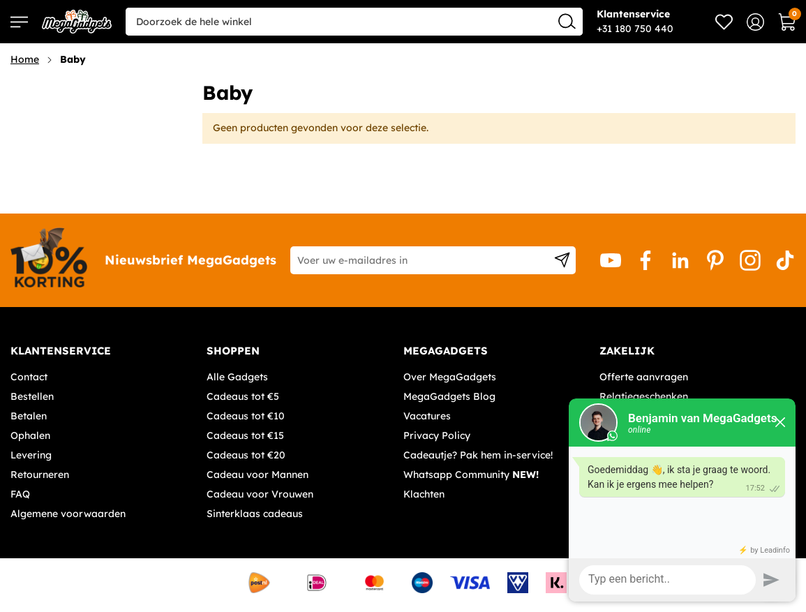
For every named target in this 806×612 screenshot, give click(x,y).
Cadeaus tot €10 (246, 416)
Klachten (424, 494)
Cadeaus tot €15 (245, 435)
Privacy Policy (436, 435)
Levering (31, 455)
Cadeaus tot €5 (243, 396)
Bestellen (32, 396)
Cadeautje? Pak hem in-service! (478, 455)
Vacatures (427, 416)
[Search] (567, 21)
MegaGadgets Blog (449, 396)
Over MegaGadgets (449, 377)
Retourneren (39, 474)
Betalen (28, 416)
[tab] (103, 351)
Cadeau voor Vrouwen (260, 494)
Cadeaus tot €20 (246, 455)
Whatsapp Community (471, 474)
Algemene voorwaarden (68, 513)
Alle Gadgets (237, 377)
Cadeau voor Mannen (257, 474)
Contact (28, 377)
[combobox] (354, 22)
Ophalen (30, 435)
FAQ (20, 494)
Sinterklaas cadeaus (255, 513)
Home (24, 59)
